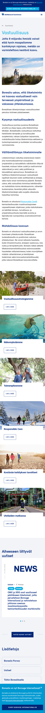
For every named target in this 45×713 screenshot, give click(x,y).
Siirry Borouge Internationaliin (22, 707)
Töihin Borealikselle (21, 679)
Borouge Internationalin (14, 700)
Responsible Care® (29, 201)
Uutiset (21, 670)
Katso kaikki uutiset (22, 634)
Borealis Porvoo (21, 660)
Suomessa (17, 15)
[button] (20, 621)
